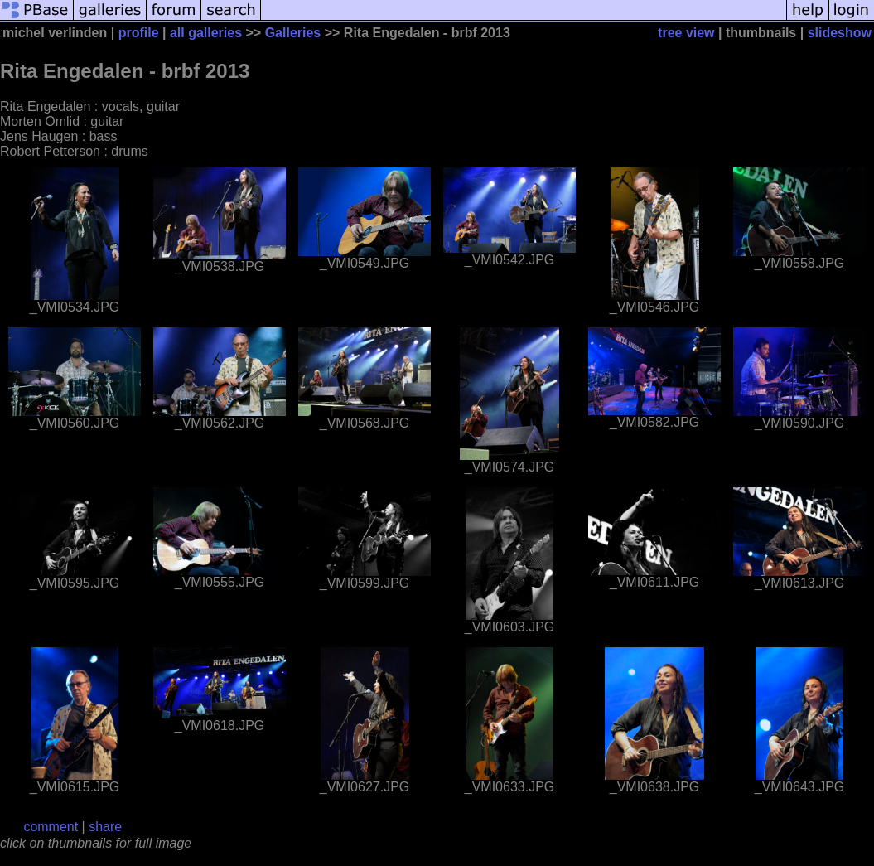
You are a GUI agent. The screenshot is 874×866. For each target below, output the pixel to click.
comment (50, 827)
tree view (686, 33)
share (105, 827)
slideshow (840, 33)
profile (138, 33)
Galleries (293, 33)
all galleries (206, 33)
